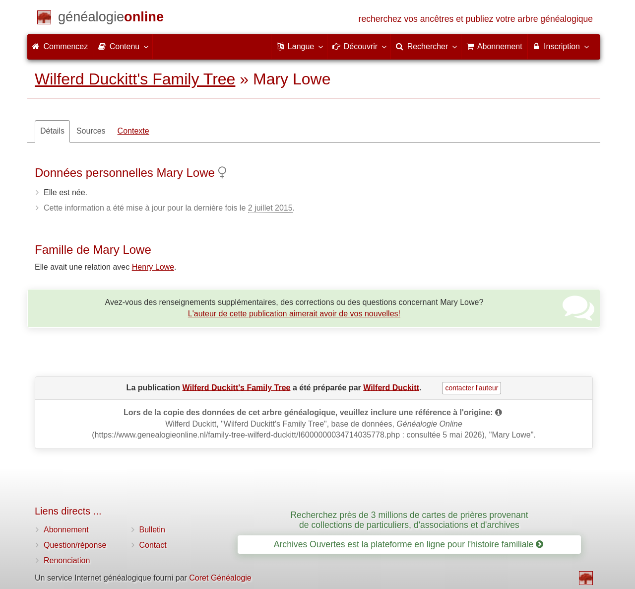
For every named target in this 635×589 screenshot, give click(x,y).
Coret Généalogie (220, 578)
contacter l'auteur (471, 388)
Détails (52, 131)
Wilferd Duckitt (391, 387)
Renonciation (67, 560)
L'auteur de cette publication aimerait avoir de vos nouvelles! (294, 313)
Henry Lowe (153, 267)
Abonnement (66, 529)
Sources (91, 131)
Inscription (560, 46)
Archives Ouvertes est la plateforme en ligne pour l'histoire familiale (408, 544)
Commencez (60, 46)
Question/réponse (75, 545)
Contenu (122, 46)
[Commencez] (111, 18)
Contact (153, 545)
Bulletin (152, 529)
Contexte (133, 131)
